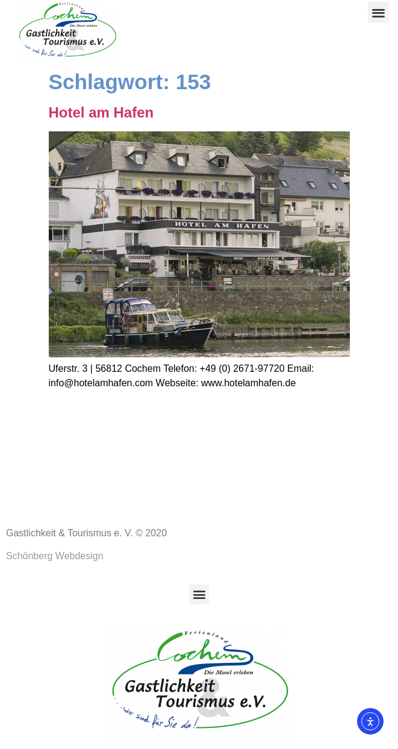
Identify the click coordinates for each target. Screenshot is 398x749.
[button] (378, 12)
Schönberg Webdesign (55, 556)
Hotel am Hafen (101, 112)
